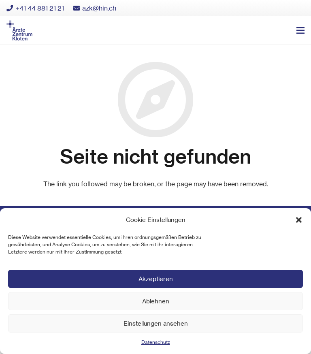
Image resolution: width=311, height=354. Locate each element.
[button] (299, 220)
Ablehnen (155, 301)
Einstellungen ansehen (156, 323)
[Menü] (300, 30)
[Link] (19, 30)
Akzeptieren (155, 279)
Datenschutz (155, 342)
